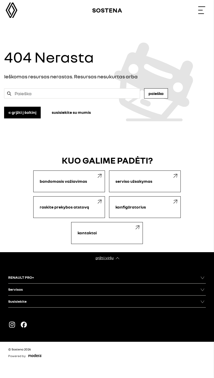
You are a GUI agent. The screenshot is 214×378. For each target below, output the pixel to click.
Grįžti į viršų (104, 257)
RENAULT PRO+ (21, 277)
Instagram (12, 324)
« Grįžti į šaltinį (22, 112)
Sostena (107, 10)
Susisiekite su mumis (71, 112)
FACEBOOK (24, 324)
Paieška (156, 93)
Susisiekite (17, 301)
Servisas (15, 289)
